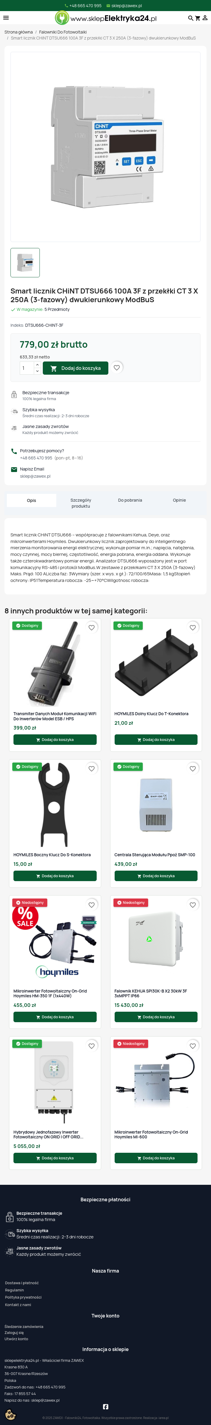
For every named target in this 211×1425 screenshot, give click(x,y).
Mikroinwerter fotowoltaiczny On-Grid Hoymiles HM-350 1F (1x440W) (50, 994)
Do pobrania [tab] (130, 500)
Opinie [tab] (179, 500)
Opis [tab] (31, 500)
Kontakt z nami (18, 1304)
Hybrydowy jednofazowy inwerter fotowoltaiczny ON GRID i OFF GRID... (48, 1135)
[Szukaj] (190, 17)
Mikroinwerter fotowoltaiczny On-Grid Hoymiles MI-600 (151, 1135)
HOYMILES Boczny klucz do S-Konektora (52, 854)
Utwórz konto (16, 1338)
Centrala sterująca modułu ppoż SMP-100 (155, 854)
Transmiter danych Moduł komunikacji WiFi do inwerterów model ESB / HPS (54, 716)
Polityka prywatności (23, 1297)
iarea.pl (164, 1418)
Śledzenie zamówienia (23, 1326)
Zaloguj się (14, 1332)
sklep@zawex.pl (35, 476)
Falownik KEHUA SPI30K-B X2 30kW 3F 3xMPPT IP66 (151, 994)
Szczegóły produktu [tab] (80, 503)
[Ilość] (27, 368)
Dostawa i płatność (22, 1282)
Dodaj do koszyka (75, 368)
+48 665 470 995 (51, 458)
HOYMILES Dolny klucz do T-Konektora (152, 713)
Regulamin (14, 1290)
